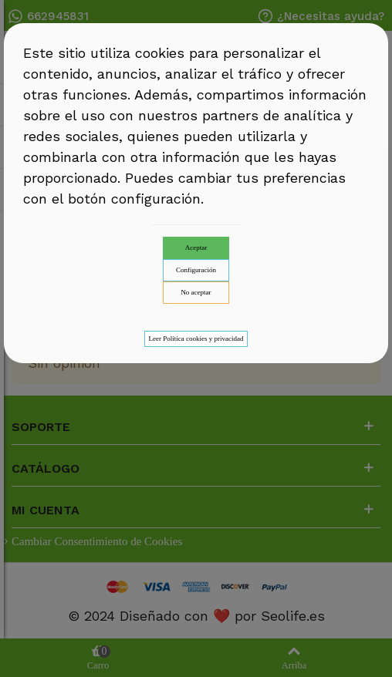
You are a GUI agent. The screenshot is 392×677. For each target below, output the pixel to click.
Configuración (196, 270)
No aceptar (196, 292)
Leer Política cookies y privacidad (196, 338)
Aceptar (196, 247)
